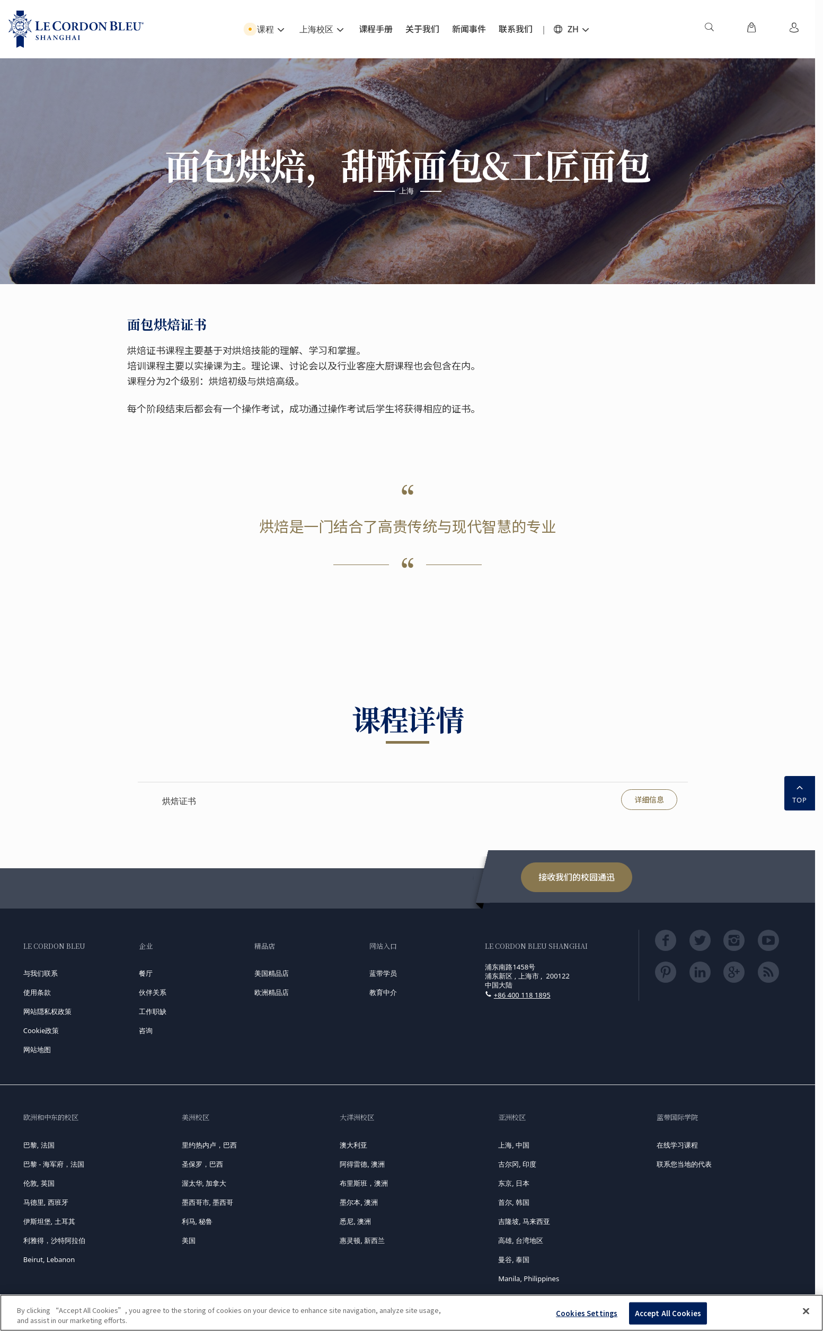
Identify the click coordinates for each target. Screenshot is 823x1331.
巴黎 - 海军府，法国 (53, 1164)
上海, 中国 (513, 1145)
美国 (189, 1240)
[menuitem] (709, 29)
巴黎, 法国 (39, 1145)
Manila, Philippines (528, 1278)
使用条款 (37, 992)
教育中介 (383, 992)
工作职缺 (152, 1011)
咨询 (146, 1030)
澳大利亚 (353, 1145)
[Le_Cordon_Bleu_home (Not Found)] (76, 29)
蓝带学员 (383, 973)
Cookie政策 (41, 1030)
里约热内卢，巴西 (209, 1145)
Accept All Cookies (668, 1313)
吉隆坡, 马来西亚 (524, 1221)
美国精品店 (271, 973)
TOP (799, 792)
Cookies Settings (586, 1313)
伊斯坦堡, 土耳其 (49, 1221)
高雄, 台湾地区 (520, 1240)
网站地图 (37, 1049)
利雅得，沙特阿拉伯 (54, 1240)
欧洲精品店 (271, 992)
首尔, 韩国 (513, 1202)
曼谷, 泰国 (513, 1259)
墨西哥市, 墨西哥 (208, 1202)
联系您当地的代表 (684, 1164)
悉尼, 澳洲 (355, 1221)
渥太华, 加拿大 (204, 1183)
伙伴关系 (152, 992)
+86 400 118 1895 (522, 995)
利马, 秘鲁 (197, 1221)
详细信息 (649, 799)
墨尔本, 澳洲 (359, 1202)
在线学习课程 (677, 1145)
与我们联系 (40, 973)
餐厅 (146, 973)
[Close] (806, 1311)
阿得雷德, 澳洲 (362, 1164)
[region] (411, 1312)
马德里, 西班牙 (45, 1202)
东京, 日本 (513, 1183)
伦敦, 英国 (39, 1183)
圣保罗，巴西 (202, 1164)
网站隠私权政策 (47, 1011)
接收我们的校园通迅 (576, 876)
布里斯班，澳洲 (364, 1183)
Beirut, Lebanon (49, 1259)
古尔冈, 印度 (517, 1164)
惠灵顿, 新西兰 (362, 1240)
